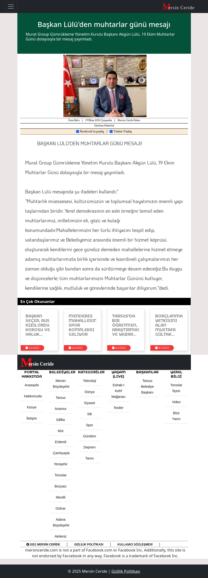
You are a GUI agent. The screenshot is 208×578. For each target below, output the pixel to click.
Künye (32, 407)
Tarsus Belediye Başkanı (147, 386)
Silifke (60, 420)
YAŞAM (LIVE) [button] (119, 374)
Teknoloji (89, 381)
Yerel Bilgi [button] (176, 374)
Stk (89, 414)
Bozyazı (61, 486)
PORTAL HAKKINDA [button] (32, 374)
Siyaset (89, 403)
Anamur (61, 409)
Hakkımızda (33, 396)
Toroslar (61, 475)
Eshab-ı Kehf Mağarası (118, 391)
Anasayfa (32, 385)
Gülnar (60, 508)
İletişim (32, 418)
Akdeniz (61, 536)
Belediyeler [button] (60, 372)
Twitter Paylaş (121, 131)
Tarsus (61, 398)
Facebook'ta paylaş (90, 131)
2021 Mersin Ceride (43, 544)
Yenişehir (60, 464)
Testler (118, 408)
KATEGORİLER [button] (89, 372)
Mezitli (61, 497)
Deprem (90, 447)
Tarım (89, 458)
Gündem (89, 436)
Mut (60, 431)
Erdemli (60, 442)
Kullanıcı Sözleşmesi (135, 544)
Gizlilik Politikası (88, 544)
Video (176, 402)
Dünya (89, 392)
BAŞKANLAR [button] (147, 372)
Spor (89, 425)
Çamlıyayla (61, 453)
